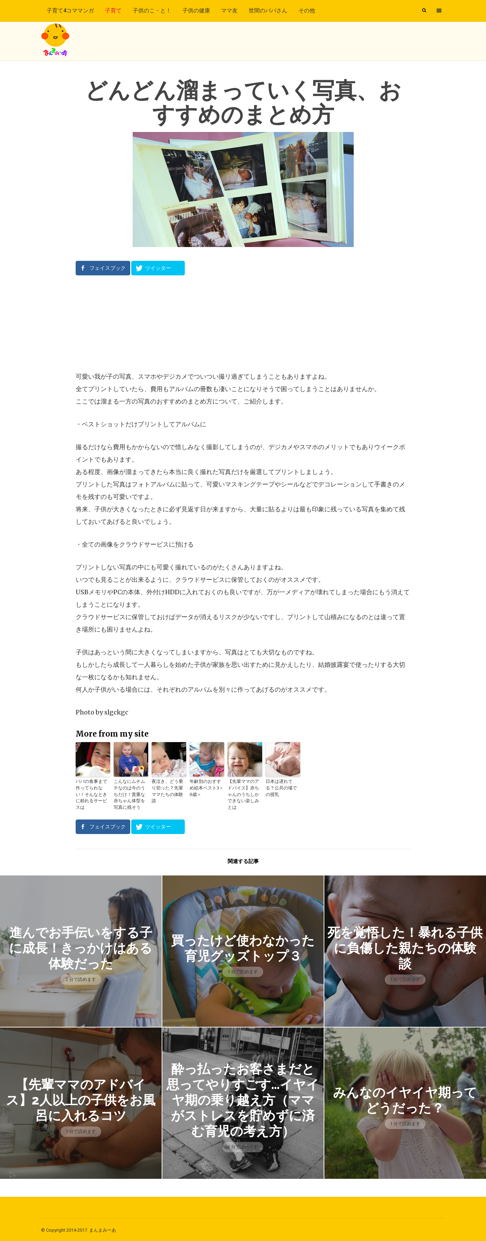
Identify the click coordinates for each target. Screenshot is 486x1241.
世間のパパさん (268, 10)
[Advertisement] (243, 323)
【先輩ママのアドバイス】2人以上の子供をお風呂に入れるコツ (80, 1098)
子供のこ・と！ (152, 10)
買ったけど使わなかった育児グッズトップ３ (243, 946)
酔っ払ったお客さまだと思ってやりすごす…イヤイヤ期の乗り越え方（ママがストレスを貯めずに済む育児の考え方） (243, 1098)
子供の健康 (196, 10)
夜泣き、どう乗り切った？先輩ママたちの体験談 (168, 787)
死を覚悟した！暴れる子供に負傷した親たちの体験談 (405, 946)
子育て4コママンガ (70, 10)
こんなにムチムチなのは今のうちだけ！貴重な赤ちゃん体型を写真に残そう (130, 794)
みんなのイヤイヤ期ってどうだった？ (405, 1098)
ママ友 (229, 10)
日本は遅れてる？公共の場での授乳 (282, 784)
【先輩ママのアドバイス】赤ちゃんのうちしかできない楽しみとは (244, 791)
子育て (113, 10)
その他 (306, 10)
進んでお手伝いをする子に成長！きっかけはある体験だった (80, 946)
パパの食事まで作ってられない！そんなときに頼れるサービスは (92, 791)
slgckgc (116, 712)
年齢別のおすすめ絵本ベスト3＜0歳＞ (207, 787)
